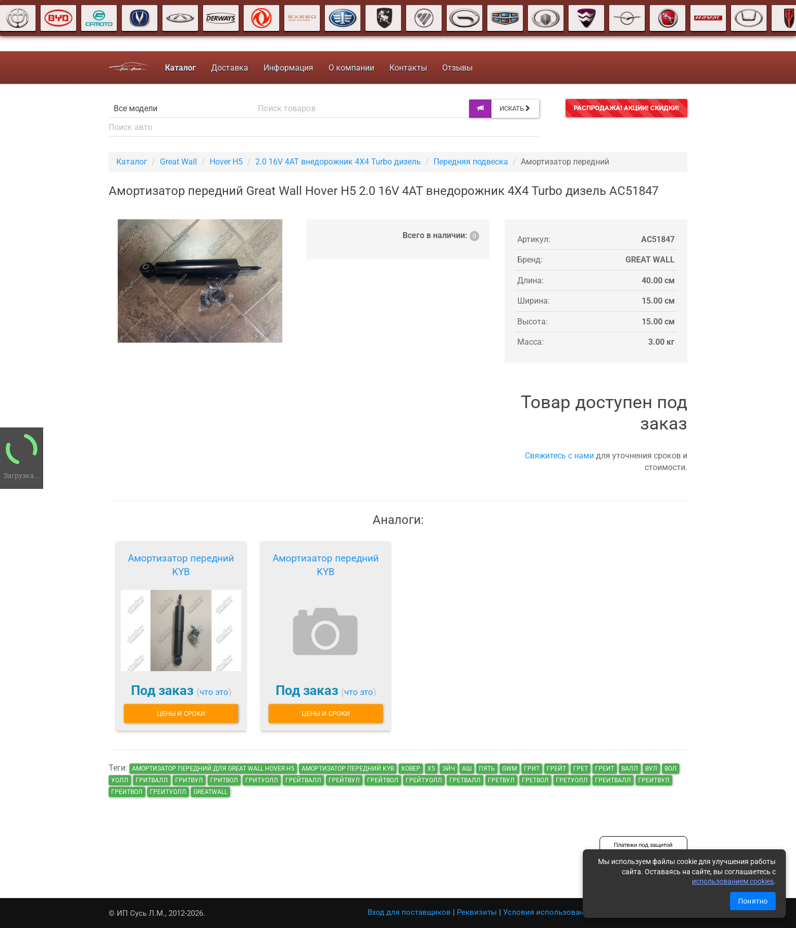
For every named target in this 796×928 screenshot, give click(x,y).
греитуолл (168, 792)
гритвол (224, 780)
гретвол (535, 780)
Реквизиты (477, 912)
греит (604, 768)
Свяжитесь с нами (559, 455)
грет (580, 768)
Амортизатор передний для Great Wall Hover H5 (213, 768)
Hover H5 (226, 162)
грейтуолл (424, 780)
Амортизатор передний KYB (181, 565)
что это (214, 692)
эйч (448, 768)
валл (629, 768)
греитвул (654, 780)
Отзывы (457, 68)
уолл (119, 780)
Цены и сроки (181, 713)
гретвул (501, 780)
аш (467, 768)
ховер (410, 768)
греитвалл (613, 780)
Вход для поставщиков (409, 912)
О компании (351, 68)
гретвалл (465, 780)
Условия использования (548, 912)
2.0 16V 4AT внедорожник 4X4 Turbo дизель (338, 162)
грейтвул (344, 780)
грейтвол (383, 780)
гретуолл (572, 780)
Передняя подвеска (471, 162)
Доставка (229, 68)
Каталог (131, 162)
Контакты (408, 68)
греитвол (127, 792)
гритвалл (152, 780)
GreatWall (210, 792)
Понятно (753, 901)
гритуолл (261, 780)
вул (651, 768)
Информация (288, 68)
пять (487, 768)
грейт (556, 768)
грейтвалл (303, 780)
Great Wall (178, 162)
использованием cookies (733, 881)
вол (671, 768)
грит (532, 768)
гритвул (189, 780)
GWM (509, 768)
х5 (431, 768)
